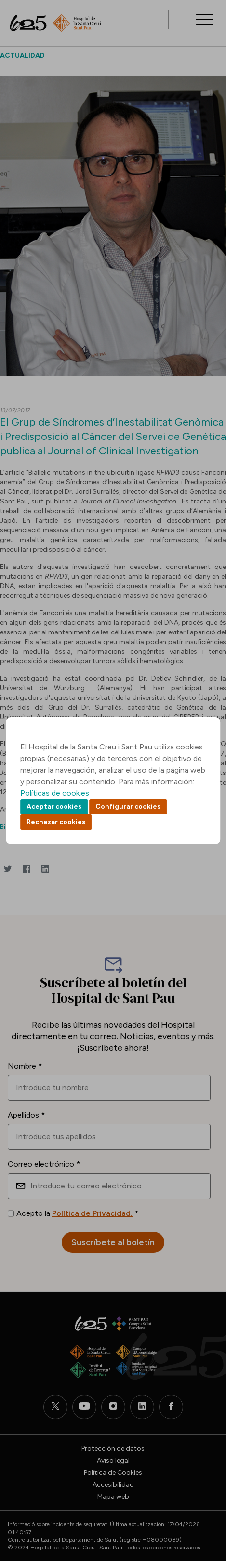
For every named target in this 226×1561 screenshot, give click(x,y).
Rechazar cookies (56, 822)
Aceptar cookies (54, 806)
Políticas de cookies (54, 793)
